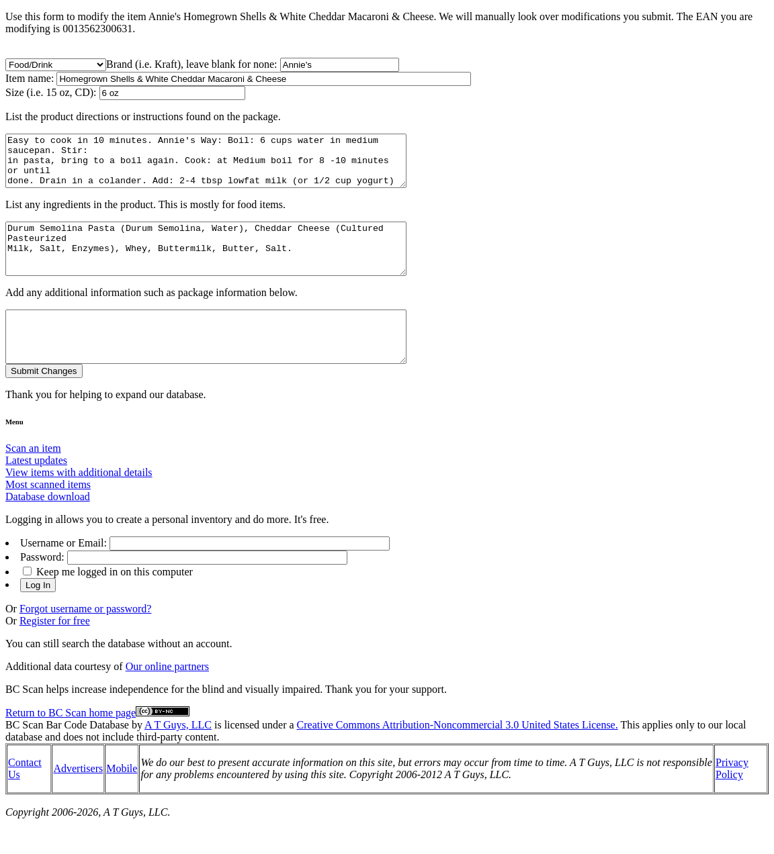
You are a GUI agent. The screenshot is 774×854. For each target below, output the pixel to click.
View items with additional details (79, 502)
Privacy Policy (732, 798)
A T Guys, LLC (178, 755)
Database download (47, 526)
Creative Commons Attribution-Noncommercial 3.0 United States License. (457, 755)
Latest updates (36, 490)
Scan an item (33, 478)
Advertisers (78, 798)
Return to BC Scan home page (70, 743)
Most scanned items (48, 514)
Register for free (54, 651)
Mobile (121, 798)
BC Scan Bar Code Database (67, 755)
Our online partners (167, 696)
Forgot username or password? (85, 639)
